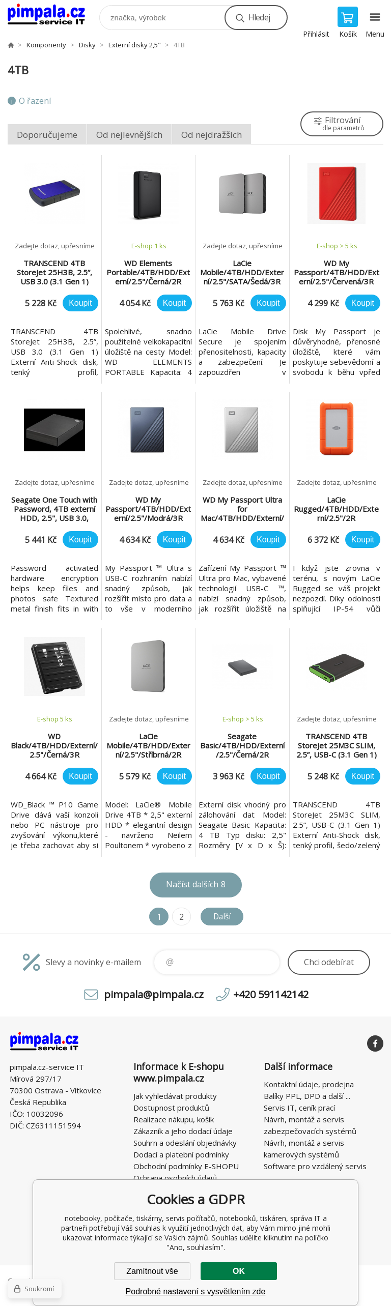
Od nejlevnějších (129, 134)
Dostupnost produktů (171, 1107)
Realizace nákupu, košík (173, 1119)
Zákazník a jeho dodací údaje (183, 1131)
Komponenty (46, 44)
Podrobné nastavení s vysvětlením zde (196, 1291)
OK (239, 1271)
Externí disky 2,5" (134, 44)
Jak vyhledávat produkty (175, 1096)
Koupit (80, 303)
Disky (87, 44)
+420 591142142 (271, 994)
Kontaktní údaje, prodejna (309, 1084)
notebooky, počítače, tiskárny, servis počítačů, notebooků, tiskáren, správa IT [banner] (53, 15)
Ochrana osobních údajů (175, 1178)
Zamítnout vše (152, 1271)
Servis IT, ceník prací (299, 1107)
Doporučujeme (47, 134)
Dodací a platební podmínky (181, 1154)
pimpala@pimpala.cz (154, 994)
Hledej (259, 17)
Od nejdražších (211, 134)
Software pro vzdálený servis (315, 1166)
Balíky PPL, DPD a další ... (307, 1096)
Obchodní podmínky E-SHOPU (186, 1166)
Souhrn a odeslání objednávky (185, 1143)
